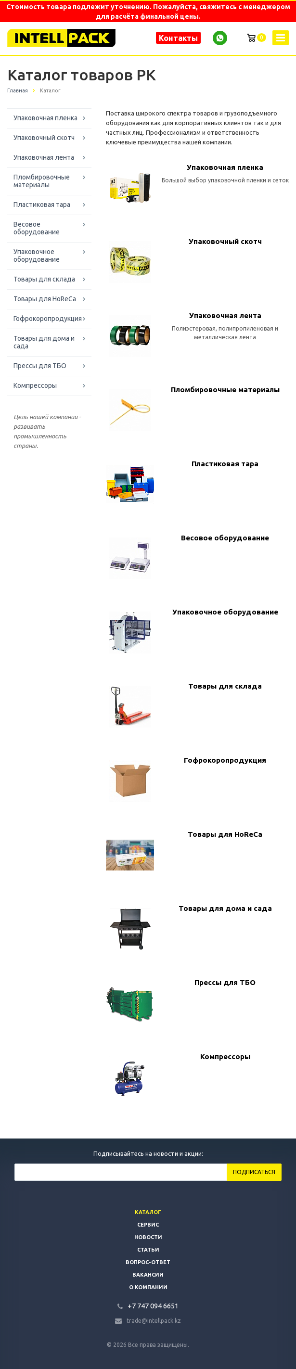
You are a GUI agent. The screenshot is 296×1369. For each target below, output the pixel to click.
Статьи (148, 1250)
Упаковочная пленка (45, 118)
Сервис (148, 1225)
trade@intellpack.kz (154, 1321)
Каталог (148, 1212)
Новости (148, 1237)
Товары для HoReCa (44, 299)
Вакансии (148, 1275)
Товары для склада (44, 279)
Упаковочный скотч (44, 137)
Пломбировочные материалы (41, 181)
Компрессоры (35, 385)
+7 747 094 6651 (153, 1306)
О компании (148, 1287)
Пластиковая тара (41, 204)
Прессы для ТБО (39, 366)
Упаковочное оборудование (36, 255)
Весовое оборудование (36, 228)
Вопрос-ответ (148, 1262)
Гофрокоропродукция (47, 318)
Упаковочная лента (43, 157)
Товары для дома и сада (44, 342)
